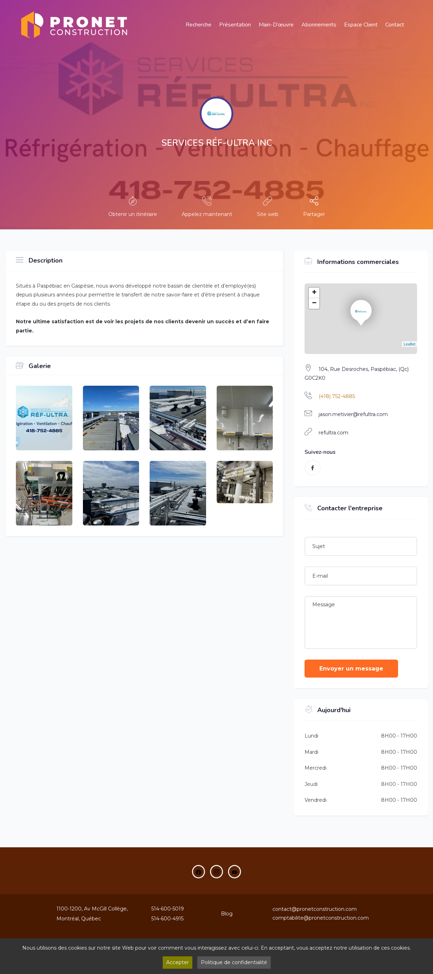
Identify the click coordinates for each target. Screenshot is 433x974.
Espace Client (361, 25)
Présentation (235, 25)
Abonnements (318, 25)
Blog (227, 913)
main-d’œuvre (276, 25)
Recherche (198, 25)
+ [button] (314, 293)
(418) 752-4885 (337, 396)
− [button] (314, 303)
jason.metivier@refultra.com (353, 414)
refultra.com (333, 432)
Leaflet (409, 344)
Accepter (177, 962)
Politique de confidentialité (234, 962)
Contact (394, 25)
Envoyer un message (351, 668)
